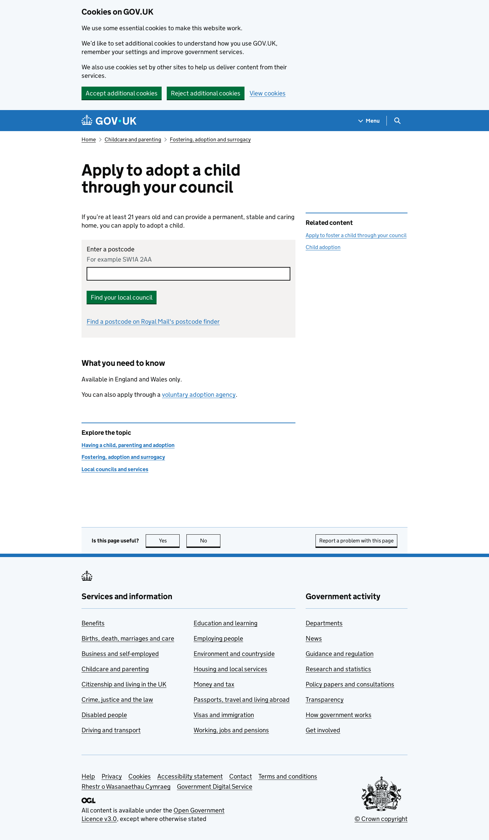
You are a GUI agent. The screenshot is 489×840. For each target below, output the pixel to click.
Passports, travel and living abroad (242, 699)
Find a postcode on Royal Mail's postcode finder (153, 321)
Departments (324, 623)
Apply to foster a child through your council (356, 235)
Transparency (325, 699)
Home (89, 139)
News (314, 638)
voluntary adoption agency (199, 394)
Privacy (112, 776)
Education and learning (225, 623)
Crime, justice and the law (117, 699)
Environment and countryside (234, 654)
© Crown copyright (381, 819)
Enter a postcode (110, 249)
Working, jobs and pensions (231, 730)
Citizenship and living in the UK (124, 684)
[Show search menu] (397, 120)
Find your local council (121, 297)
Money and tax (214, 684)
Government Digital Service (214, 786)
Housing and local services (230, 669)
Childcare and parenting (133, 139)
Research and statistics (338, 669)
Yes (169, 540)
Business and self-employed (120, 654)
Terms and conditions (287, 776)
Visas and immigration (224, 715)
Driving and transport (111, 730)
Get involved (323, 730)
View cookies (268, 93)
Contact (240, 776)
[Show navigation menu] (369, 120)
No (210, 540)
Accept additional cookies (122, 93)
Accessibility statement (190, 776)
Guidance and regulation (340, 654)
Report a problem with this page (356, 540)
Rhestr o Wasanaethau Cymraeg (126, 786)
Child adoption (323, 247)
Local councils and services (115, 469)
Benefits (93, 623)
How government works (339, 715)
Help (88, 776)
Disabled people (104, 715)
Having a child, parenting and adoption (128, 445)
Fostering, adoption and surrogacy (210, 139)
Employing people (218, 638)
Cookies (139, 776)
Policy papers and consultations (350, 684)
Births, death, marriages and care (128, 638)
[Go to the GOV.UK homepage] (109, 120)
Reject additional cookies (205, 93)
